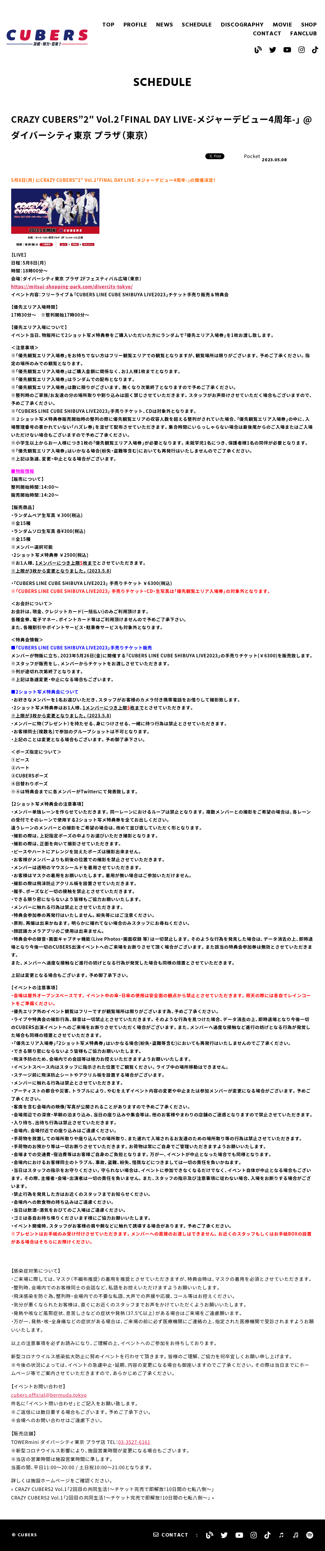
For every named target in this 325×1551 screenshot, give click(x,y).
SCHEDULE (197, 25)
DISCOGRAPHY (242, 25)
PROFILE (136, 25)
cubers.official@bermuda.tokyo (49, 1394)
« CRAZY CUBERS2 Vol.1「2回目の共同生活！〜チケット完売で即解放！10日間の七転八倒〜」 (112, 1488)
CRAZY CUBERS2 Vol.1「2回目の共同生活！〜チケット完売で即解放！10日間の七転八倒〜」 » (112, 1497)
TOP (108, 25)
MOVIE (282, 25)
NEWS (164, 25)
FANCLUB (303, 33)
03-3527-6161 (134, 1441)
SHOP (309, 25)
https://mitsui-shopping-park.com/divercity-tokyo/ (72, 286)
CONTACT (267, 33)
